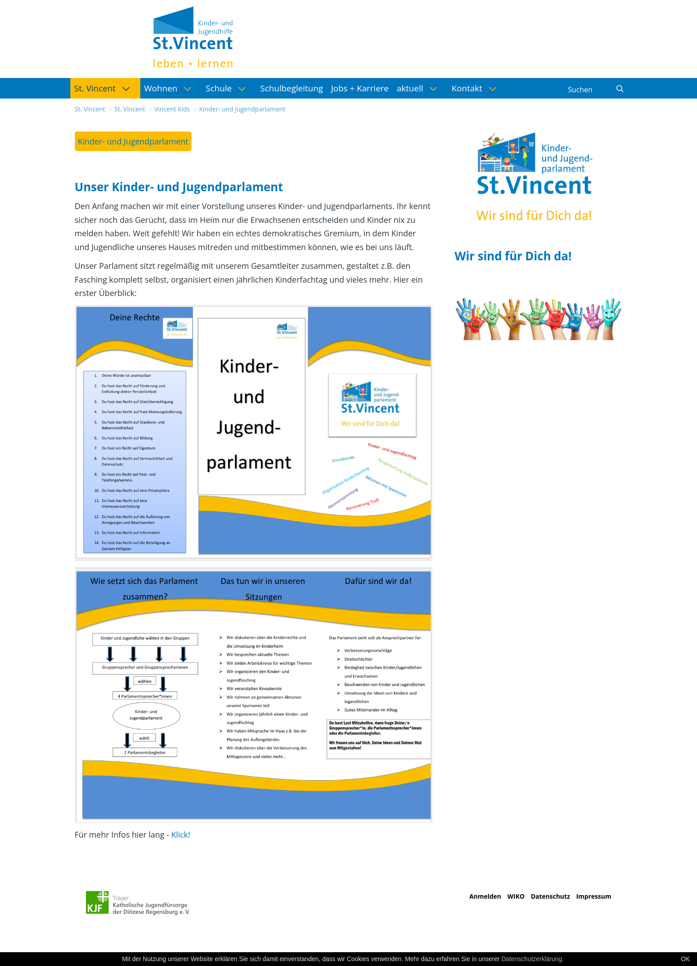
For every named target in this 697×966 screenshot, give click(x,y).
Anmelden (485, 896)
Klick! (180, 834)
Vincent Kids (172, 109)
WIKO (516, 896)
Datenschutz (550, 896)
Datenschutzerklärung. (532, 958)
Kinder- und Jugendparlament (242, 109)
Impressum (593, 896)
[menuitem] (105, 88)
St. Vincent (90, 109)
